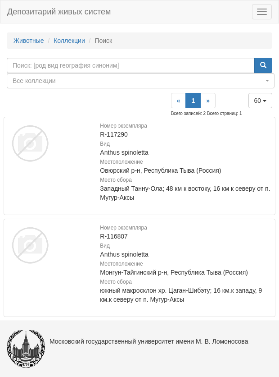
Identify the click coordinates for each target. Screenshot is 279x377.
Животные (29, 40)
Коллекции (69, 40)
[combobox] (140, 80)
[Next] (208, 100)
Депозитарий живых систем (59, 11)
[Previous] (178, 100)
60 (260, 100)
